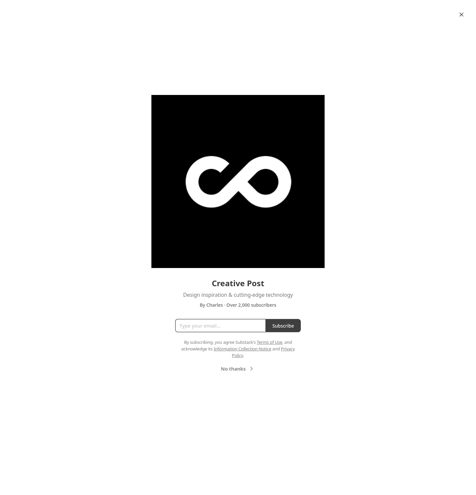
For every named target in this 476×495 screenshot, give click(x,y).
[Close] (461, 14)
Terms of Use (269, 342)
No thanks (238, 368)
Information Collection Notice (242, 349)
